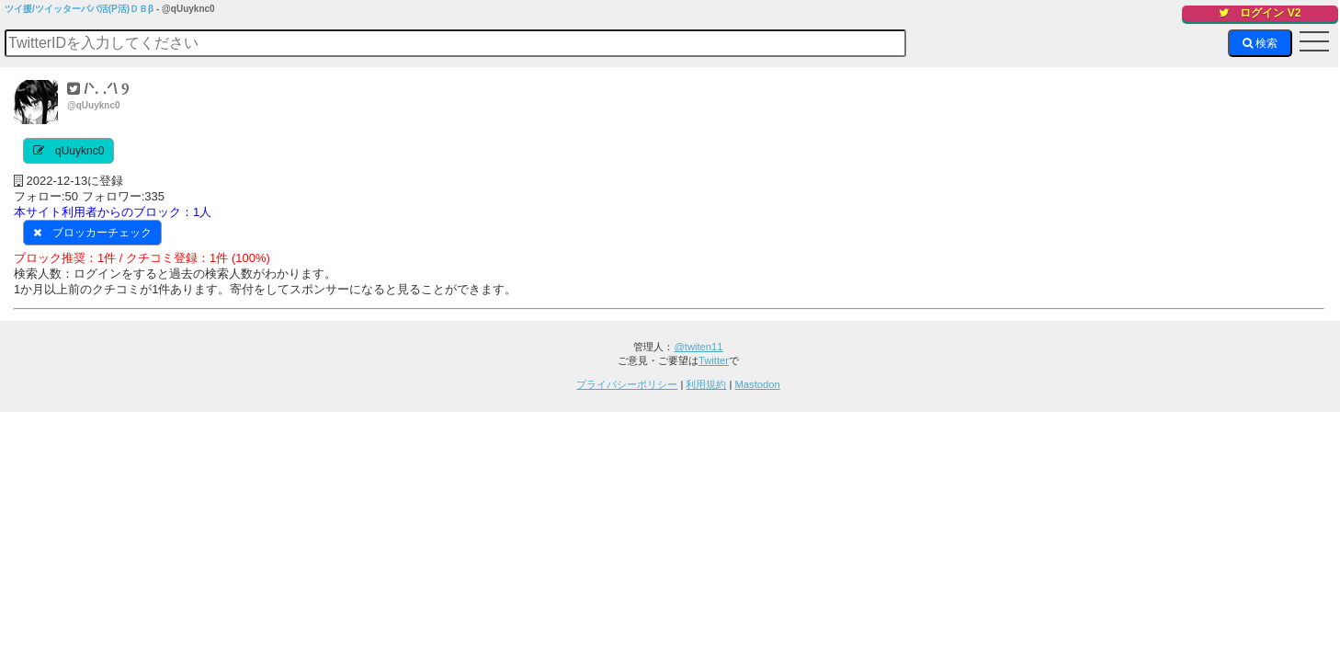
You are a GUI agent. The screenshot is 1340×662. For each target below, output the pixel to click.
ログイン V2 (1259, 12)
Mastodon (757, 384)
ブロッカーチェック (102, 232)
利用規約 (706, 384)
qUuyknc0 (79, 150)
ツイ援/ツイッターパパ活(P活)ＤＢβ (79, 9)
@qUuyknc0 (93, 105)
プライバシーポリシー (626, 384)
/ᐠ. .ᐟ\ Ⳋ (98, 89)
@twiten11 (698, 346)
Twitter (713, 360)
